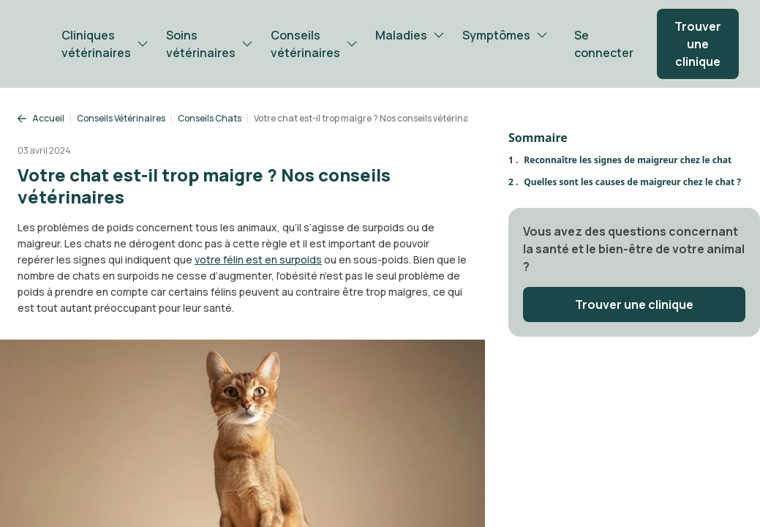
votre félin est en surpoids (258, 259)
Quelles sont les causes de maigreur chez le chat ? (632, 182)
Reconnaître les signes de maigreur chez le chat (627, 160)
